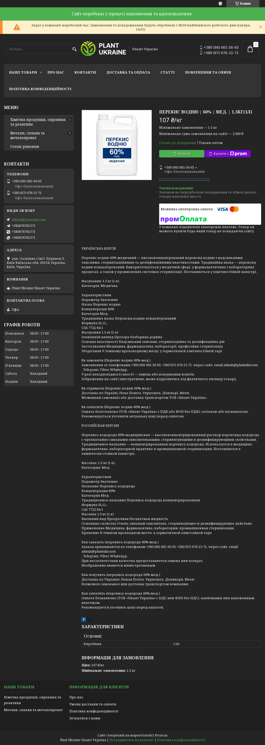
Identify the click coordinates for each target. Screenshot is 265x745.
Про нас (55, 72)
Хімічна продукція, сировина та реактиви (38, 122)
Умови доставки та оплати (92, 704)
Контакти (85, 72)
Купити (184, 153)
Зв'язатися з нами (84, 718)
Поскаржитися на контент (131, 740)
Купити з (230, 153)
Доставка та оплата (128, 72)
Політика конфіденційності (40, 88)
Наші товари (23, 72)
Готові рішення (24, 146)
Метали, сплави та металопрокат (27, 135)
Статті (167, 72)
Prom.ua (161, 735)
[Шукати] (74, 49)
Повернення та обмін (208, 72)
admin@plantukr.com (29, 220)
